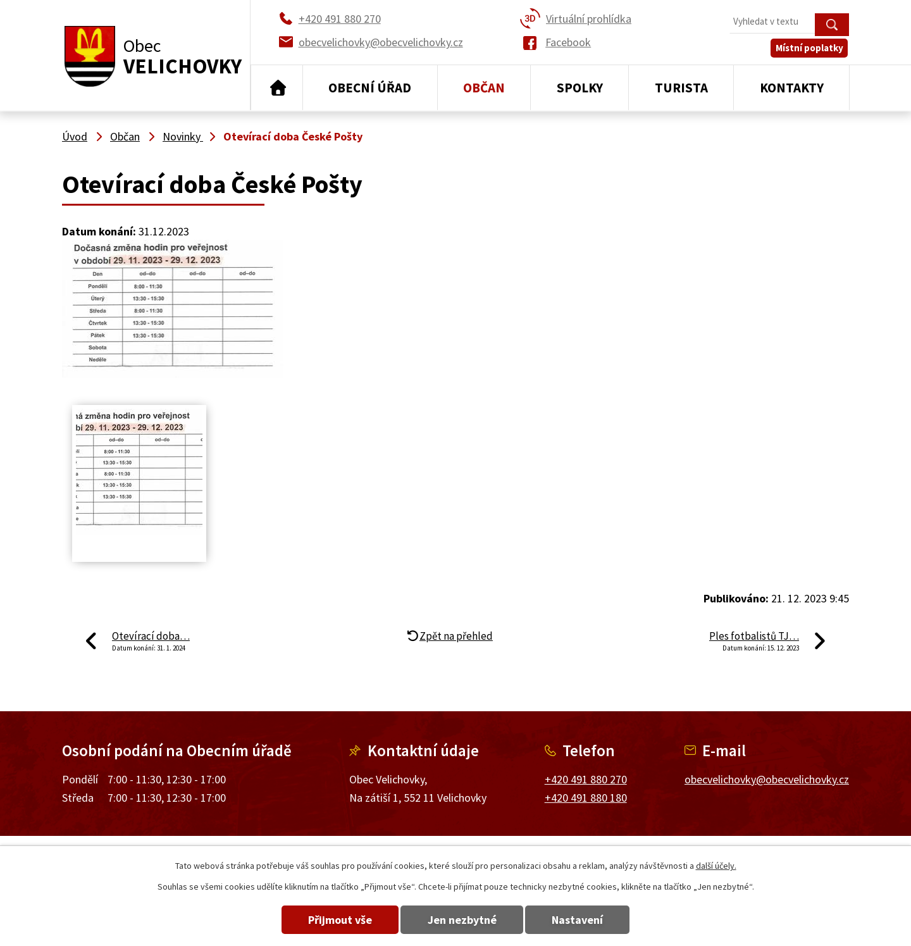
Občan (484, 87)
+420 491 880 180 (586, 797)
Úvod (276, 88)
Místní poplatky (811, 50)
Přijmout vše (337, 919)
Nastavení (581, 919)
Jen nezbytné (462, 919)
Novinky (183, 136)
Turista (681, 87)
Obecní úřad (369, 87)
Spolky (580, 87)
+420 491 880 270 (586, 779)
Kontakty (792, 87)
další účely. (716, 865)
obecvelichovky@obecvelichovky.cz (767, 779)
